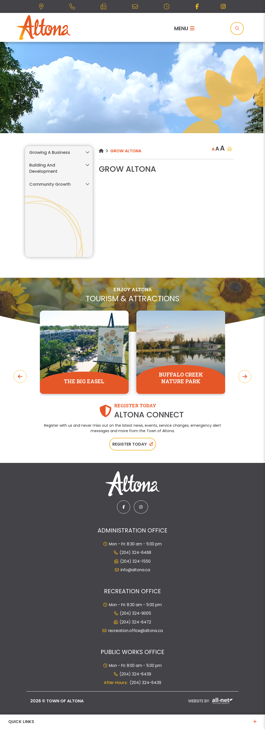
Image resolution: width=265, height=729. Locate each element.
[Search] (237, 28)
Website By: (210, 701)
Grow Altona (125, 151)
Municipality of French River (43, 27)
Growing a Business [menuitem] (49, 152)
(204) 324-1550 (135, 561)
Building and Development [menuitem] (43, 168)
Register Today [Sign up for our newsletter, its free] (129, 444)
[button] (87, 152)
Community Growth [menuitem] (50, 184)
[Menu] (184, 28)
